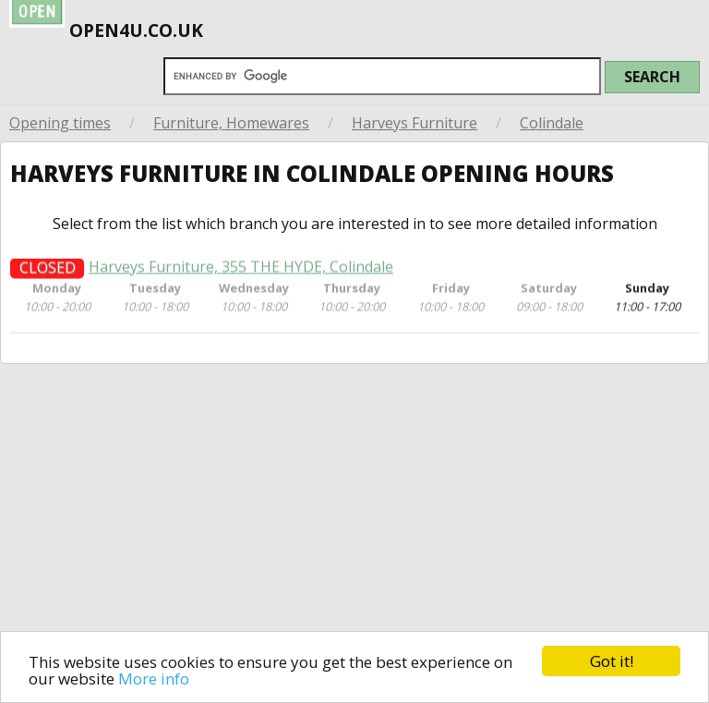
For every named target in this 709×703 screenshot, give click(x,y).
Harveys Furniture (414, 123)
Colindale (551, 123)
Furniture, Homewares (231, 123)
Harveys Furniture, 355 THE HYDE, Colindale (241, 272)
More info (153, 678)
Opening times (60, 123)
